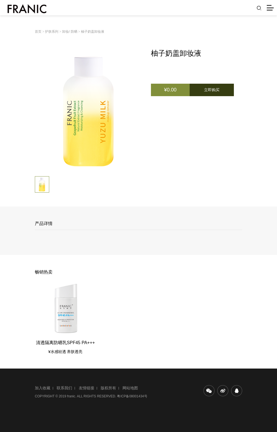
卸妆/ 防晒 (69, 32)
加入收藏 (42, 388)
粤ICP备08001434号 (132, 396)
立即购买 (211, 90)
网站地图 (130, 388)
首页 (38, 32)
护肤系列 (51, 32)
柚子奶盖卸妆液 (92, 32)
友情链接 (86, 388)
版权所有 (108, 388)
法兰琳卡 (20, 7)
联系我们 (64, 388)
